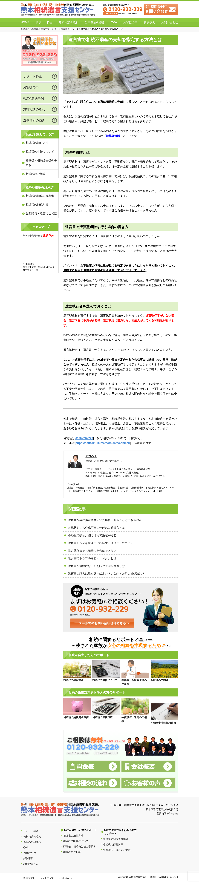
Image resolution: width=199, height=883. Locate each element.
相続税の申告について (40, 151)
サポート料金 (43, 22)
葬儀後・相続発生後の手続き (41, 163)
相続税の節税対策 (37, 204)
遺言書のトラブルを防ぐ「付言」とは (92, 558)
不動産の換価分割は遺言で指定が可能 (92, 535)
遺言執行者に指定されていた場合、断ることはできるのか (105, 520)
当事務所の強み (95, 22)
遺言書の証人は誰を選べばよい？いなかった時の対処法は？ (106, 573)
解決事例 (149, 22)
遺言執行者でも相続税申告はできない (92, 550)
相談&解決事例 (33, 98)
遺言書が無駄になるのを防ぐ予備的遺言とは (96, 566)
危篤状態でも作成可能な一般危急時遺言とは (96, 527)
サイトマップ (46, 878)
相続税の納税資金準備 (40, 195)
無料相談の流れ (69, 22)
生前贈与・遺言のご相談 (41, 213)
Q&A (114, 22)
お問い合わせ (169, 22)
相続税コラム (30, 864)
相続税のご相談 (36, 173)
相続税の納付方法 (37, 142)
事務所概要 (28, 878)
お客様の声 (130, 22)
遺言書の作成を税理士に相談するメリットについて (100, 543)
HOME (25, 22)
